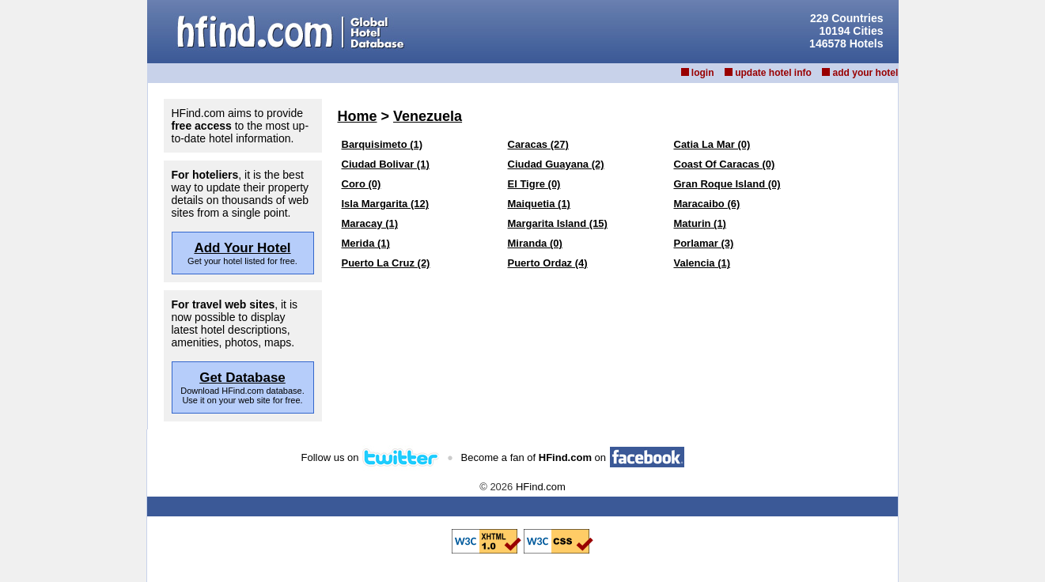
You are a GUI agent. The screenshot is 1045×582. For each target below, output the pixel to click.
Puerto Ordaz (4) (548, 263)
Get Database (242, 377)
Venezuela (427, 116)
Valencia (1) (702, 263)
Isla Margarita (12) (386, 204)
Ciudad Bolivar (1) (386, 164)
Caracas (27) (538, 144)
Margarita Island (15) (558, 223)
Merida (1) (366, 243)
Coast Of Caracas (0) (724, 164)
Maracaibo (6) (707, 204)
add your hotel (866, 72)
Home (357, 116)
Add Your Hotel (242, 247)
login (702, 72)
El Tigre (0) (534, 184)
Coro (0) (361, 184)
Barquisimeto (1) (382, 144)
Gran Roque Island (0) (727, 184)
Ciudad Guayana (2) (556, 164)
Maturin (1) (700, 223)
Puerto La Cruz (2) (386, 263)
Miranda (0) (535, 243)
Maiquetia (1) (539, 204)
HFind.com (541, 487)
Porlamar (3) (704, 243)
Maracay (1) (370, 223)
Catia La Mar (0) (712, 144)
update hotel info (773, 72)
